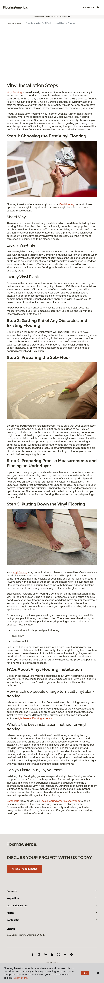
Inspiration (52, 898)
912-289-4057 (89, 7)
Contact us (13, 801)
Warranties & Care (52, 905)
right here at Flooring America (34, 718)
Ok (85, 973)
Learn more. (21, 977)
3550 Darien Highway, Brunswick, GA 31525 (26, 935)
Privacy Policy (52, 963)
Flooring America (14, 23)
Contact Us (52, 920)
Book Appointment (24, 868)
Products (52, 891)
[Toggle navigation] (98, 7)
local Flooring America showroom (60, 801)
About (52, 912)
